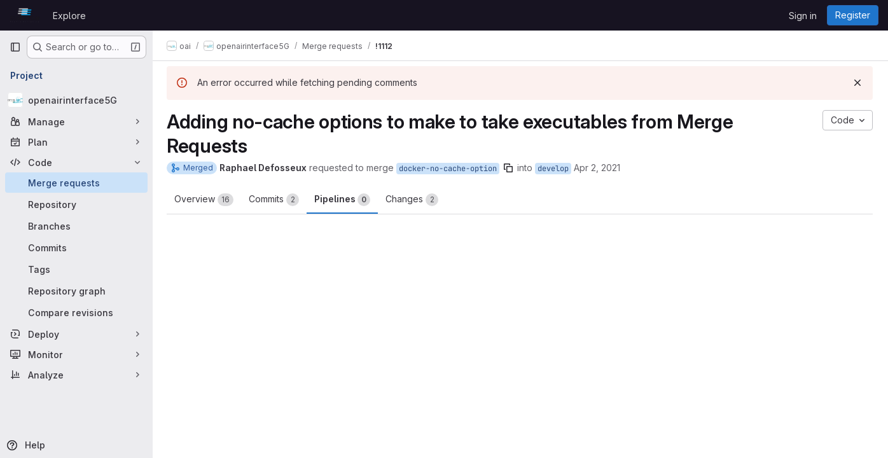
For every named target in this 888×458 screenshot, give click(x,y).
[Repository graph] (76, 291)
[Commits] (76, 247)
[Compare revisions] (76, 312)
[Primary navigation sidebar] (15, 47)
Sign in (803, 15)
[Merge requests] (76, 182)
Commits (275, 199)
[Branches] (76, 226)
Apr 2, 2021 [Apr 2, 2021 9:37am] (598, 167)
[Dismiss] (857, 82)
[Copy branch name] (509, 168)
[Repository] (76, 204)
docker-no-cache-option (449, 168)
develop (554, 168)
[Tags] (76, 269)
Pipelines (343, 199)
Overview (205, 199)
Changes (413, 199)
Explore (69, 15)
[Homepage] (25, 15)
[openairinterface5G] (76, 100)
